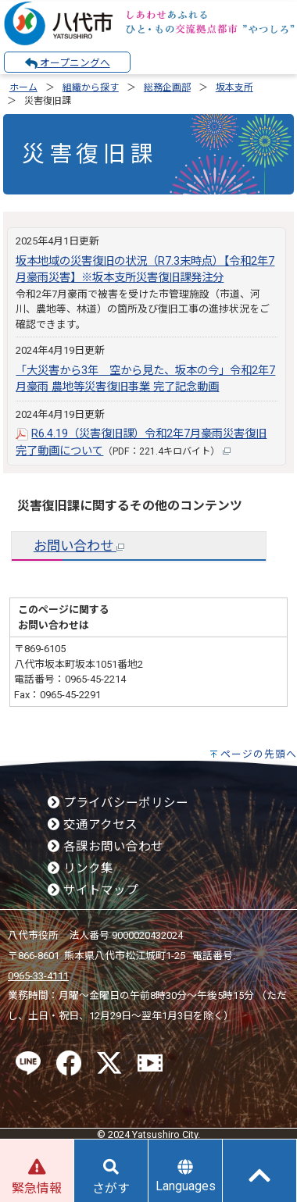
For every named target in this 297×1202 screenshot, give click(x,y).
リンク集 (80, 868)
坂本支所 (234, 87)
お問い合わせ (79, 546)
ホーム (23, 87)
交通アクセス (93, 825)
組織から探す (91, 87)
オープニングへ (67, 63)
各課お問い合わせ (105, 847)
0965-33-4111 (38, 976)
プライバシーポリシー (118, 803)
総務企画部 (167, 87)
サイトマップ (93, 890)
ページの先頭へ (258, 754)
